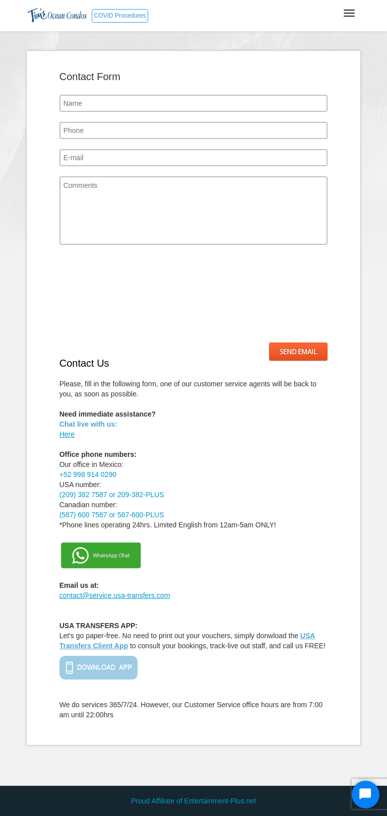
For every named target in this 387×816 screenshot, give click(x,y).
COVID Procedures (120, 15)
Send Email (298, 351)
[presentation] (100, 293)
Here (67, 434)
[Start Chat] (365, 794)
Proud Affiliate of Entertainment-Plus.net (193, 801)
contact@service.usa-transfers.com (114, 595)
